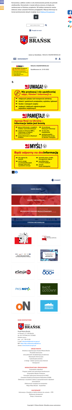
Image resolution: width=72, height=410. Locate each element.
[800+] (49, 272)
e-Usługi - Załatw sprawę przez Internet (36, 360)
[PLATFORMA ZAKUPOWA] (23, 306)
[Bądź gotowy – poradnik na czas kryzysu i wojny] (49, 289)
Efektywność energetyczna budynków (36, 383)
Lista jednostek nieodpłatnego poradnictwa (36, 354)
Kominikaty (38, 55)
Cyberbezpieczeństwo (36, 358)
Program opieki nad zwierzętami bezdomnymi (36, 371)
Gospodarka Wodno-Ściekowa (36, 373)
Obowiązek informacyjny (36, 356)
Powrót (56, 179)
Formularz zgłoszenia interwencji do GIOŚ (36, 375)
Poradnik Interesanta (36, 352)
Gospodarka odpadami (36, 369)
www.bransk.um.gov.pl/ (29, 345)
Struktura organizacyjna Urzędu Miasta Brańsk (36, 350)
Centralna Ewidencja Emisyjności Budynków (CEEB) (36, 377)
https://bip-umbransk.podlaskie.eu (31, 343)
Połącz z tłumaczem (36, 396)
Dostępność (36, 362)
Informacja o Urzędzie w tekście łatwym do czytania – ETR (36, 392)
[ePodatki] (49, 255)
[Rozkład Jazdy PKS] (23, 289)
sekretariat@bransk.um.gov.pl (31, 341)
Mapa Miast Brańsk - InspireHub (36, 385)
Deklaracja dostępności (36, 394)
